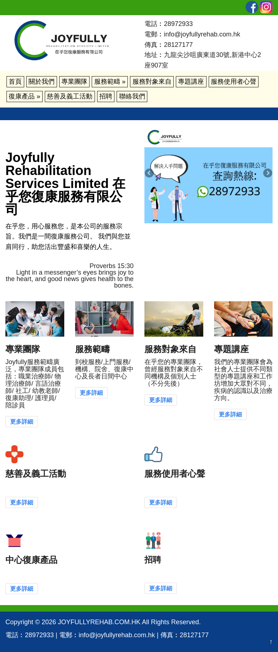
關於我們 (42, 81)
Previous (149, 173)
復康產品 (24, 96)
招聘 (105, 96)
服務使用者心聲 (233, 81)
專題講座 (191, 81)
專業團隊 (74, 81)
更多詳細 (21, 422)
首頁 (15, 81)
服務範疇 (110, 81)
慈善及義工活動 (69, 96)
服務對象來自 (152, 81)
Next (267, 173)
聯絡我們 (132, 96)
